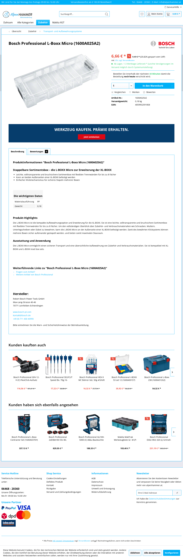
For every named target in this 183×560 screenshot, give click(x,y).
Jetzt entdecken (91, 137)
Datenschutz (98, 481)
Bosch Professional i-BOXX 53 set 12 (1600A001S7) (124, 378)
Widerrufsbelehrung (101, 492)
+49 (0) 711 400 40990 (23, 318)
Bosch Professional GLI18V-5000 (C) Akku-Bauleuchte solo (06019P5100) (91, 438)
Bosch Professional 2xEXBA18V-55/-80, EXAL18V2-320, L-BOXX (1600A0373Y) (57, 438)
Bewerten (149, 92)
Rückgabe (51, 488)
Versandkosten (84, 541)
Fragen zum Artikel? (24, 271)
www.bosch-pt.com (22, 312)
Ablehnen (135, 552)
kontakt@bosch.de (22, 315)
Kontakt (50, 485)
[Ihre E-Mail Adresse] (155, 493)
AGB (94, 478)
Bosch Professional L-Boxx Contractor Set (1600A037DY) (24, 438)
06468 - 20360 (10, 489)
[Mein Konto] (155, 14)
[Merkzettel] (142, 14)
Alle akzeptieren (152, 552)
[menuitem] (84, 14)
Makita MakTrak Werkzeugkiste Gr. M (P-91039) (125, 438)
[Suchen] (107, 14)
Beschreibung (17, 151)
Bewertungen (39, 151)
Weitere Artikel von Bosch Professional (33, 274)
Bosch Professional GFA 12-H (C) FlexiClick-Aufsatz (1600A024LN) (26, 379)
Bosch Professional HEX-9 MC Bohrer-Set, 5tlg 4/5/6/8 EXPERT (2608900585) (91, 379)
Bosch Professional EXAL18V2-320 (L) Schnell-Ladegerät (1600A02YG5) (159, 438)
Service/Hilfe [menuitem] (172, 7)
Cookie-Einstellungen (56, 478)
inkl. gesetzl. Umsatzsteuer (63, 541)
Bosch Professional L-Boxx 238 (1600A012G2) (156, 378)
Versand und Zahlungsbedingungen (63, 492)
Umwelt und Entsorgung (103, 488)
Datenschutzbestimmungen (162, 498)
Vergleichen (118, 92)
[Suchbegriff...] (84, 14)
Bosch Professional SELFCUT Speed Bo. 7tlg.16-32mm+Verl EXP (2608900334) (59, 379)
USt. (116, 60)
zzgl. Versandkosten (127, 60)
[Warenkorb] (173, 14)
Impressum (97, 485)
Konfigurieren (171, 552)
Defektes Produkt (54, 481)
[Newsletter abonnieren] (176, 493)
